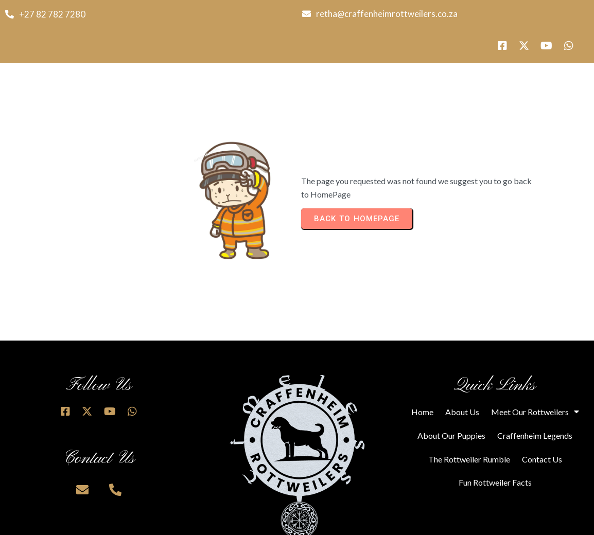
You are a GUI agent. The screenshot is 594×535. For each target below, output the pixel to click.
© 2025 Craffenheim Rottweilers (148, 523)
